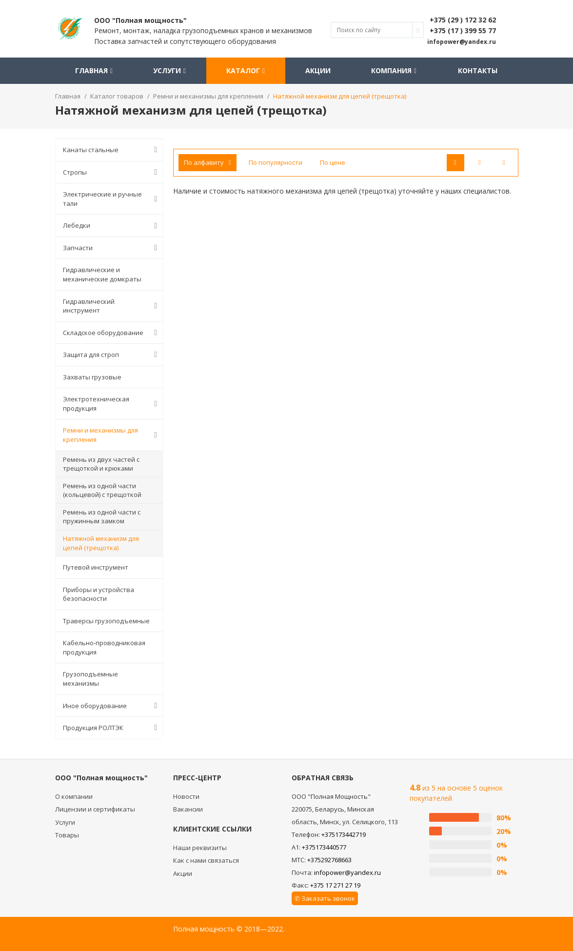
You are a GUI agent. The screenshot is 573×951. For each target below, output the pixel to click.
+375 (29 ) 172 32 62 (463, 19)
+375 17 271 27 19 (335, 885)
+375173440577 (324, 847)
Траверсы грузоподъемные (106, 620)
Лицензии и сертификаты (95, 809)
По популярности (275, 162)
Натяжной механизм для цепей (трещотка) (101, 543)
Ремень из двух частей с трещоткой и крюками (101, 464)
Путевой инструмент (95, 567)
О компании (74, 796)
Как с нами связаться (206, 860)
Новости (186, 796)
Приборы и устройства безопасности (98, 594)
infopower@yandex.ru (347, 872)
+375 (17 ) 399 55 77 (463, 30)
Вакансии (188, 809)
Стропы (112, 172)
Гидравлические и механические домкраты (102, 274)
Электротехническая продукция (112, 404)
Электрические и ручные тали (112, 199)
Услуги (169, 70)
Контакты (477, 70)
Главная (94, 70)
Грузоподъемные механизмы (90, 679)
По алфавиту (207, 162)
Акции (318, 70)
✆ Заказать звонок (325, 898)
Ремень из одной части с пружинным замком (101, 517)
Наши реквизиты (200, 847)
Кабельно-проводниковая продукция (104, 647)
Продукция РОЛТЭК (112, 728)
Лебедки (112, 226)
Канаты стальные (112, 150)
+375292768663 (329, 859)
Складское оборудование (112, 332)
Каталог (245, 70)
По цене (332, 162)
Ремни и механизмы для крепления (112, 435)
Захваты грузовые (92, 377)
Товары (67, 835)
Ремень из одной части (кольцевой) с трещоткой (102, 490)
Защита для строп (112, 354)
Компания (393, 70)
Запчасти (112, 248)
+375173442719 (343, 834)
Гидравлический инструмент (112, 306)
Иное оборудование (112, 706)
